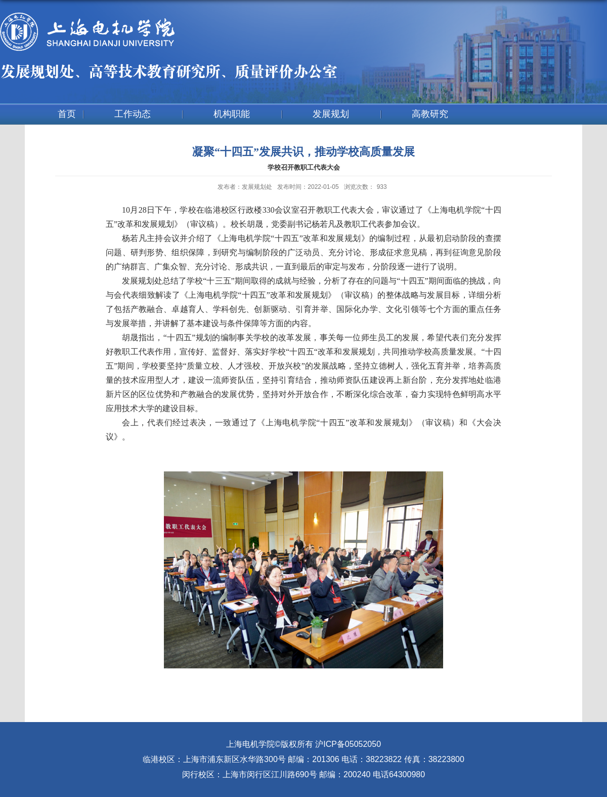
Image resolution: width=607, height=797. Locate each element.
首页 (67, 114)
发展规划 (331, 114)
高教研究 (430, 114)
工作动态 (132, 114)
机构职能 (231, 114)
